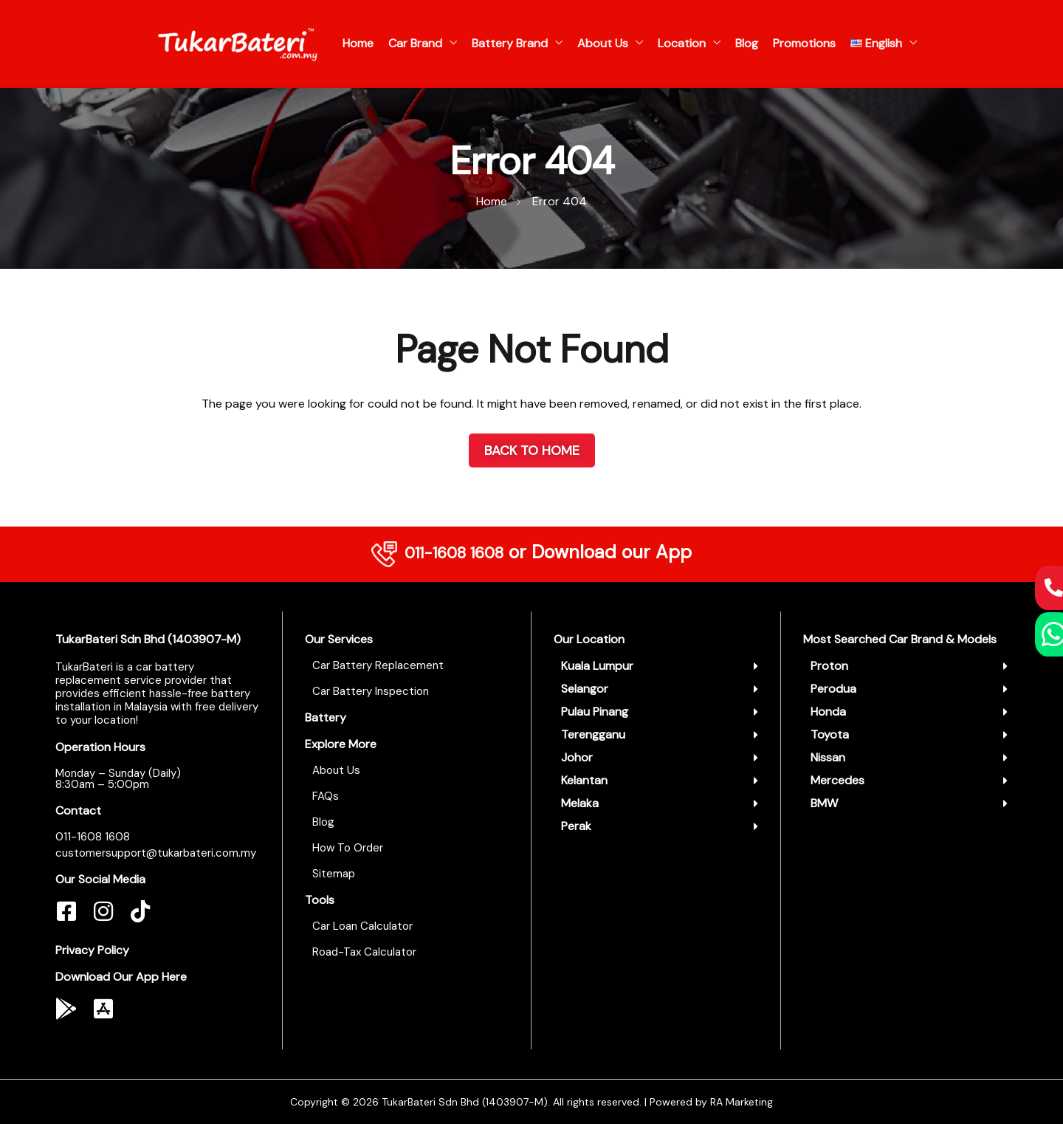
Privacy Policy (92, 950)
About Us (602, 43)
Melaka (580, 803)
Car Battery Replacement (378, 665)
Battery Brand (510, 43)
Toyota (830, 734)
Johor (577, 757)
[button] (659, 666)
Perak (576, 826)
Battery (325, 717)
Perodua (833, 688)
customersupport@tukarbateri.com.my (155, 853)
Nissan (828, 757)
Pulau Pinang (594, 711)
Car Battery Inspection (370, 691)
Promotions (804, 43)
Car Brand (415, 43)
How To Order (347, 847)
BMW (824, 803)
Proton (829, 666)
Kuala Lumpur (597, 666)
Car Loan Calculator (362, 926)
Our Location (589, 639)
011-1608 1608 (454, 552)
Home (358, 43)
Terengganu (593, 734)
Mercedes (837, 780)
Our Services (339, 639)
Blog (746, 43)
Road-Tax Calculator (364, 952)
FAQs (325, 796)
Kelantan (584, 780)
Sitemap (333, 873)
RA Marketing (741, 1101)
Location (682, 43)
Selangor (584, 688)
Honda (828, 711)
